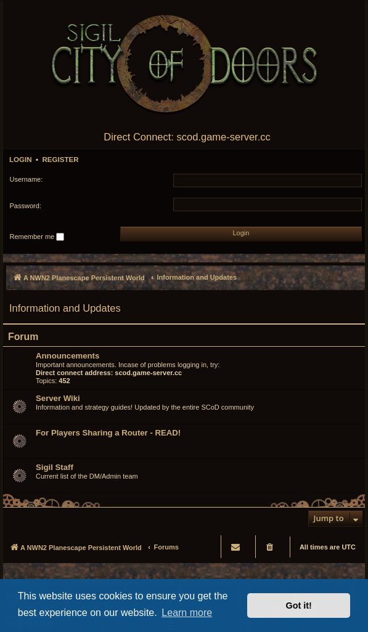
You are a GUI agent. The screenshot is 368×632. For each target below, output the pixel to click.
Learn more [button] (187, 612)
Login (20, 159)
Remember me (37, 237)
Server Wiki (58, 398)
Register (60, 159)
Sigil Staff (54, 467)
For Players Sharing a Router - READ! (108, 432)
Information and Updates (65, 308)
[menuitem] (270, 546)
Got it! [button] (299, 605)
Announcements (67, 355)
